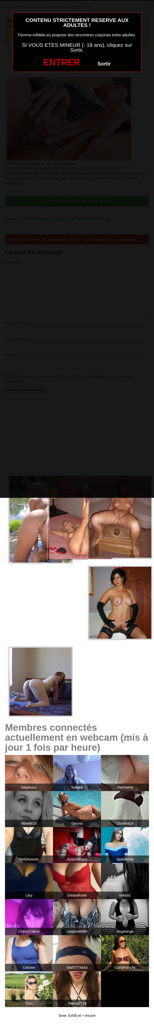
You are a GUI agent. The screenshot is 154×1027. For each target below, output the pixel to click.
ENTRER (61, 62)
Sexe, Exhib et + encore (77, 1016)
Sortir (104, 63)
